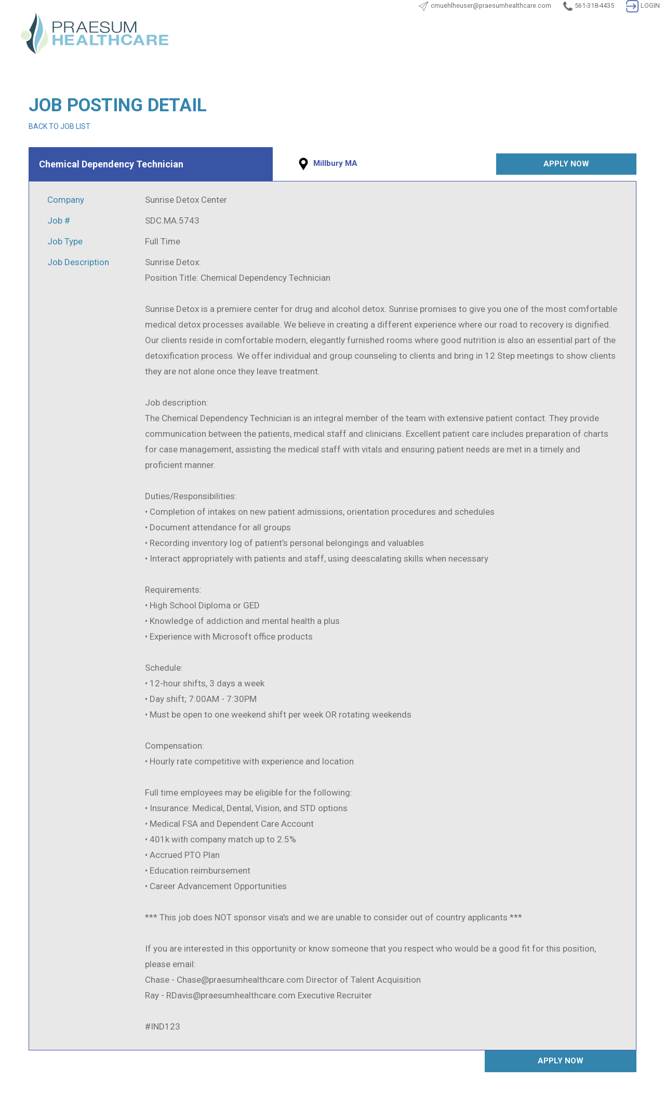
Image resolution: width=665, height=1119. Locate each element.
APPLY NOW (566, 163)
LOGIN (643, 5)
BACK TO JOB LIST (59, 126)
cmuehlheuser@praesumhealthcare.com (491, 5)
